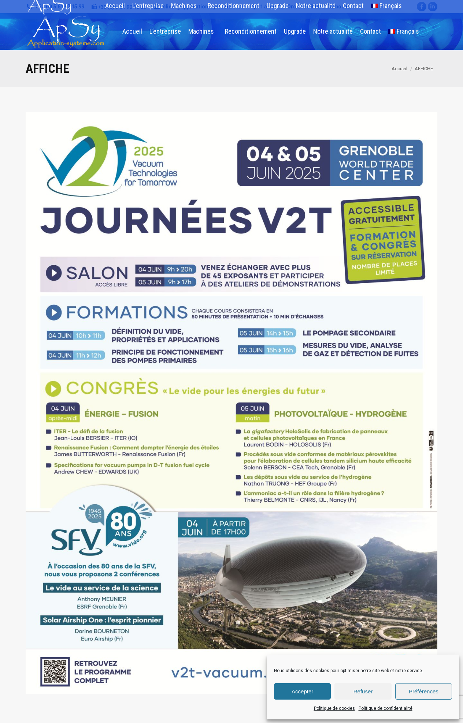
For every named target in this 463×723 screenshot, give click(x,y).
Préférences (423, 691)
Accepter (302, 691)
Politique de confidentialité (385, 708)
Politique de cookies (334, 708)
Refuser (363, 691)
